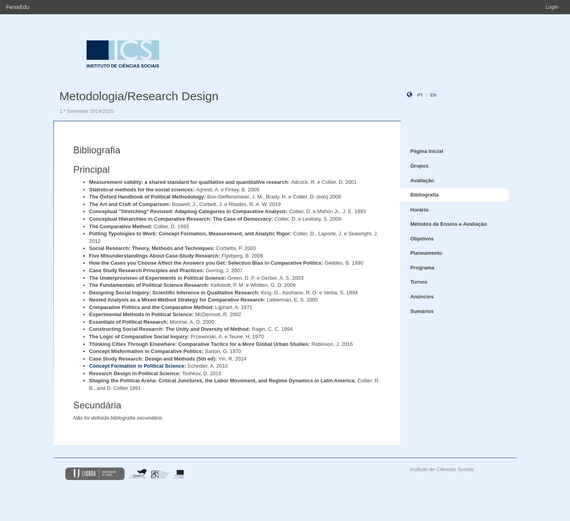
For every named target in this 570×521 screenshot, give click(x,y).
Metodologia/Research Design (138, 96)
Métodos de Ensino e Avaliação (448, 224)
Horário (419, 210)
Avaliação (422, 180)
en (433, 95)
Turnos (419, 282)
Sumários (422, 311)
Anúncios (422, 297)
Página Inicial (426, 151)
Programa (422, 268)
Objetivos (422, 239)
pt (420, 95)
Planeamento (426, 253)
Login (551, 7)
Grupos (419, 166)
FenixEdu (17, 7)
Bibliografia (424, 195)
